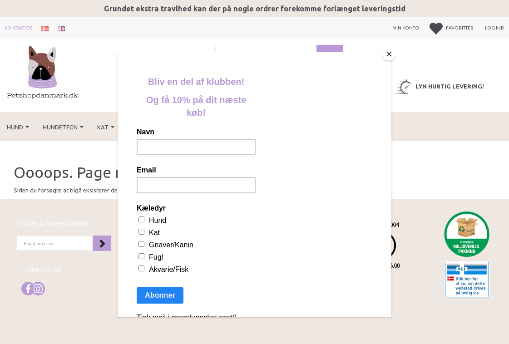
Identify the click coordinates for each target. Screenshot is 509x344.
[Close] (389, 54)
